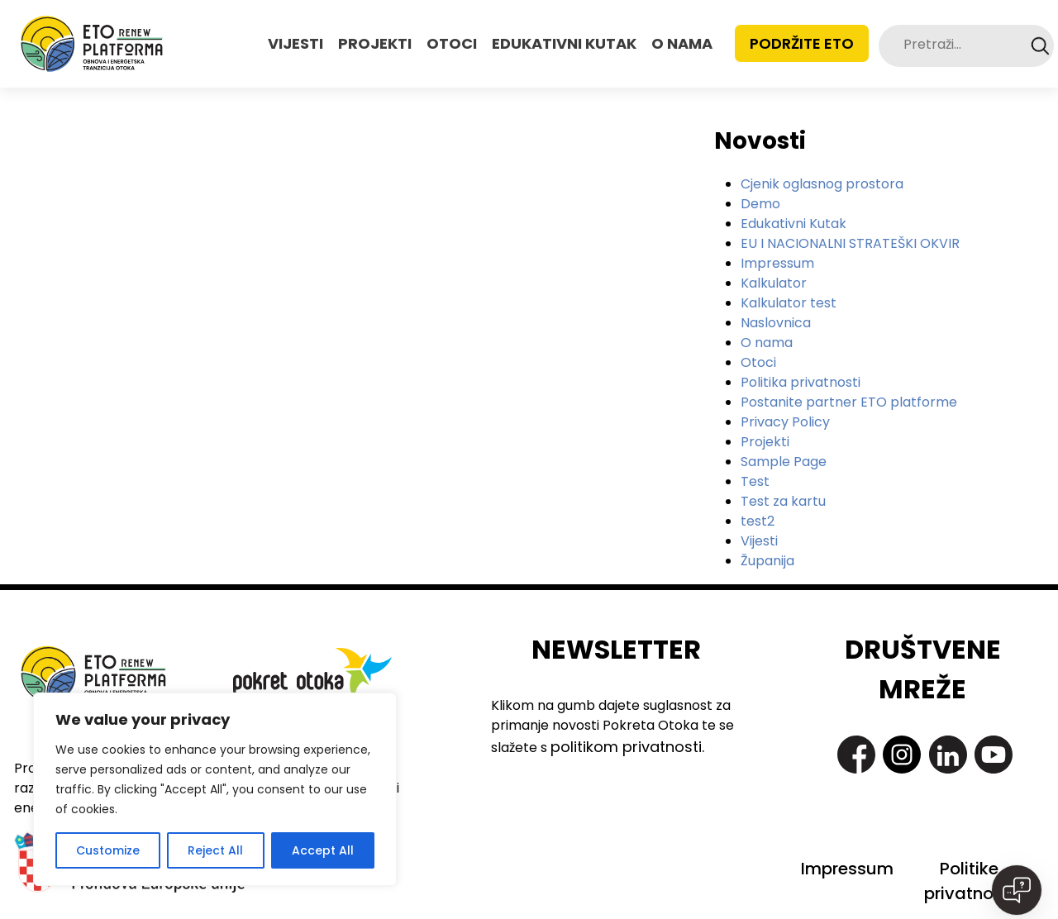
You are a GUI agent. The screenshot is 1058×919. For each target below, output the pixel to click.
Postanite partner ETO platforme (849, 402)
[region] (215, 789)
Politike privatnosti (968, 881)
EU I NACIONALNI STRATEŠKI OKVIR (850, 243)
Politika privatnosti (800, 382)
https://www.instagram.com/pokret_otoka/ (902, 755)
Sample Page (784, 461)
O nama (767, 342)
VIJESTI (295, 43)
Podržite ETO (802, 43)
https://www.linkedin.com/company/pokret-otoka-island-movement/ (948, 755)
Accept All (323, 850)
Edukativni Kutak (793, 223)
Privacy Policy (785, 421)
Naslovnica (776, 322)
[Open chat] (1016, 890)
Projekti (765, 441)
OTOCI (452, 43)
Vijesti (759, 540)
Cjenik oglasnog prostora (822, 183)
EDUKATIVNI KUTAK (564, 43)
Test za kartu (783, 501)
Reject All (215, 850)
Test (755, 481)
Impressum (777, 263)
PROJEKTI (375, 43)
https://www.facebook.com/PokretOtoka (856, 755)
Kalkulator (774, 283)
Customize (108, 850)
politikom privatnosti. (627, 746)
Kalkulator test (788, 302)
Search (1040, 45)
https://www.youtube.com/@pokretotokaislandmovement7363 (994, 755)
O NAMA (681, 43)
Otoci (758, 362)
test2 (757, 521)
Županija (767, 560)
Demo (760, 203)
